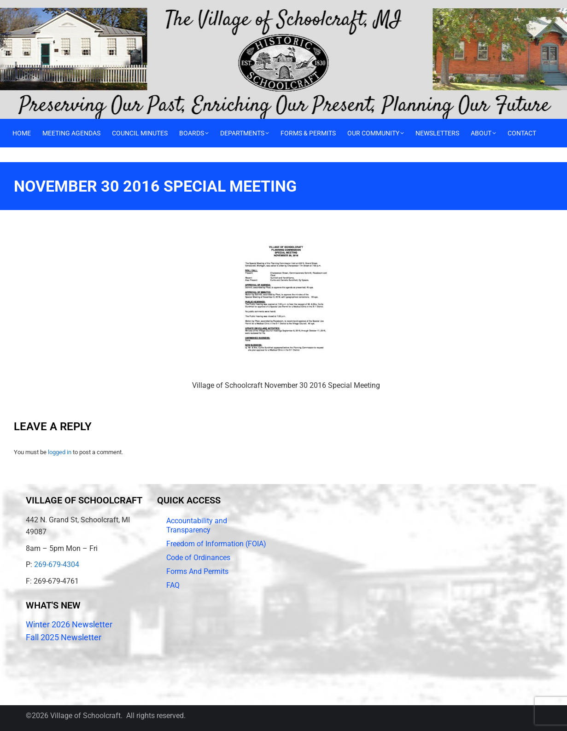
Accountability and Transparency (196, 525)
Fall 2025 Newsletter (63, 637)
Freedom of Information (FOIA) (216, 543)
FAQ (173, 585)
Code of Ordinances (198, 557)
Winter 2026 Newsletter (69, 624)
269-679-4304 (56, 564)
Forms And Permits (197, 571)
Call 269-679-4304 (31, 7)
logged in (59, 452)
